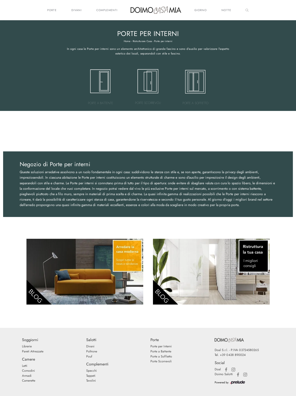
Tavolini (91, 380)
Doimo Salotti (224, 374)
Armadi (27, 375)
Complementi (106, 10)
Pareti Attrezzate (33, 351)
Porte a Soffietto (161, 356)
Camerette (28, 380)
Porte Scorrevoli (161, 361)
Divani (76, 10)
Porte (52, 10)
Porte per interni (163, 41)
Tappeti (91, 375)
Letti (24, 366)
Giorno (200, 10)
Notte (226, 10)
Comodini (28, 370)
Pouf (89, 356)
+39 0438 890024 (233, 355)
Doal (218, 369)
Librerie (27, 346)
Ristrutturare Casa (142, 41)
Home (127, 41)
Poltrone (91, 351)
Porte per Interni (161, 346)
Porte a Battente (160, 351)
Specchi (91, 370)
